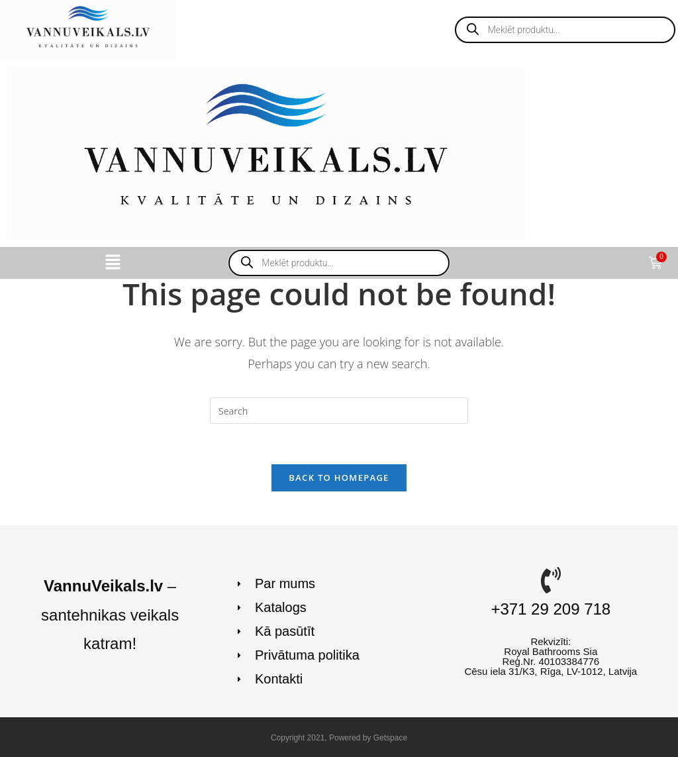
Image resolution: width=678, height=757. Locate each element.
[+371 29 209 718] (551, 580)
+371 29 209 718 (550, 609)
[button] (112, 263)
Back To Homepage (339, 477)
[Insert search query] (339, 410)
